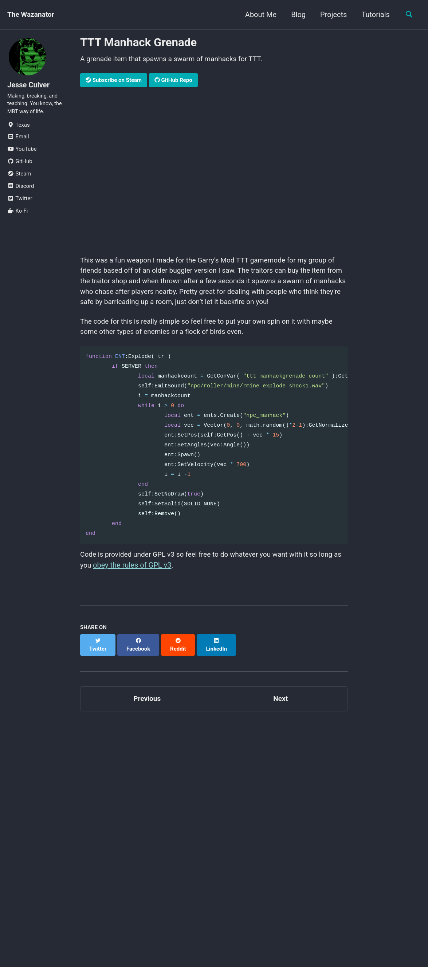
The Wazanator (31, 14)
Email (18, 140)
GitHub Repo (173, 81)
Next (280, 698)
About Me (258, 14)
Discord (20, 190)
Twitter (19, 202)
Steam (19, 177)
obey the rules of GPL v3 (142, 571)
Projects (331, 14)
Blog (295, 14)
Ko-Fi (17, 215)
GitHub (19, 165)
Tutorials (373, 14)
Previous (147, 698)
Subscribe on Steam (114, 81)
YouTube (22, 153)
